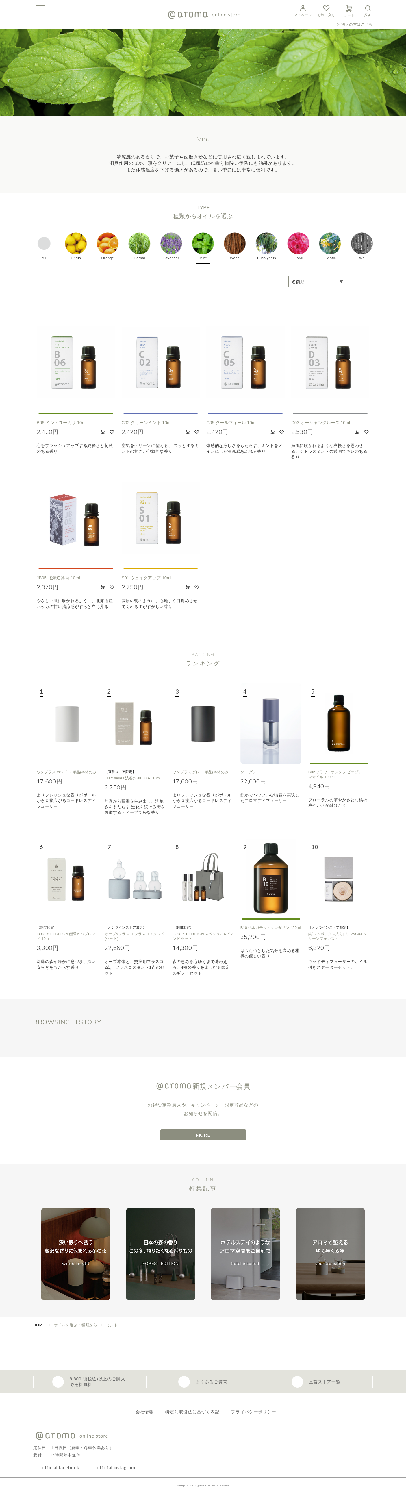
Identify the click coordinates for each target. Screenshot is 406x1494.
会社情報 (145, 1411)
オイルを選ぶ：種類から (75, 1325)
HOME (39, 1325)
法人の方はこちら (357, 24)
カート (349, 10)
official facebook (60, 1467)
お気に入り (326, 10)
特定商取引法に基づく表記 (192, 1411)
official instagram (116, 1467)
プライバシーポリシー (253, 1411)
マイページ (303, 10)
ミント (112, 1325)
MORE (203, 1135)
